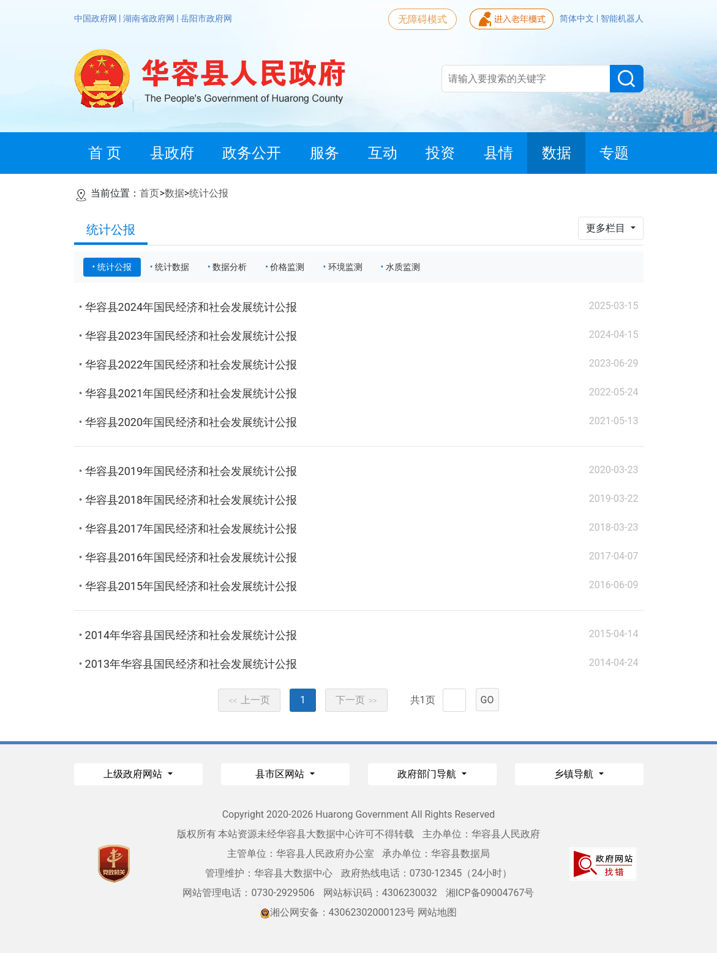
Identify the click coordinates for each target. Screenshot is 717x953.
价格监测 (287, 267)
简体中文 (578, 18)
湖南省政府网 (149, 18)
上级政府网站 (134, 774)
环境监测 (345, 267)
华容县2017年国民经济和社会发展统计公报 (191, 528)
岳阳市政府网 (206, 18)
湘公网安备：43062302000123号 (338, 912)
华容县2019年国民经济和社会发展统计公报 (191, 471)
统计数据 (172, 267)
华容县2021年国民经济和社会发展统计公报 (191, 393)
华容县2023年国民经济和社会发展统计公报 (191, 335)
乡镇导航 (575, 774)
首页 (149, 193)
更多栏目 (607, 228)
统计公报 (208, 193)
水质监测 (403, 267)
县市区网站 (281, 774)
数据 (174, 193)
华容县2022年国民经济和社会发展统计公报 (191, 364)
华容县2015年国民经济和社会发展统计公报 (191, 586)
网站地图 (437, 912)
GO (487, 700)
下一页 (356, 700)
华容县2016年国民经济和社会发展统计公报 (191, 557)
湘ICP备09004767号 (490, 893)
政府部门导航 (428, 774)
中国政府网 (96, 18)
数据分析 (229, 267)
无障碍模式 (422, 19)
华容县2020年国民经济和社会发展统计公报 (191, 422)
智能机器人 (622, 18)
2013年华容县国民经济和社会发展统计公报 (191, 663)
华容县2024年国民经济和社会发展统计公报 (191, 307)
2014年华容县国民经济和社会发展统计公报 (191, 635)
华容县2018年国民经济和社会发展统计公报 (191, 499)
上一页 (249, 700)
